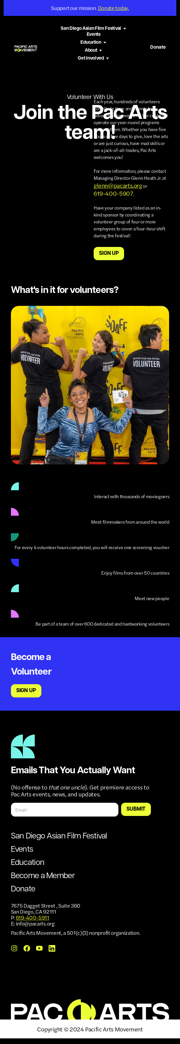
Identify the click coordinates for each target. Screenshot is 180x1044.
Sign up (109, 253)
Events (94, 34)
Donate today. (113, 8)
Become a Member (43, 876)
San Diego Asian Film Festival (59, 836)
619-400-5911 (32, 917)
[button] (93, 29)
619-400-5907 (113, 193)
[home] (26, 47)
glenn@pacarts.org (118, 185)
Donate (158, 47)
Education (28, 863)
